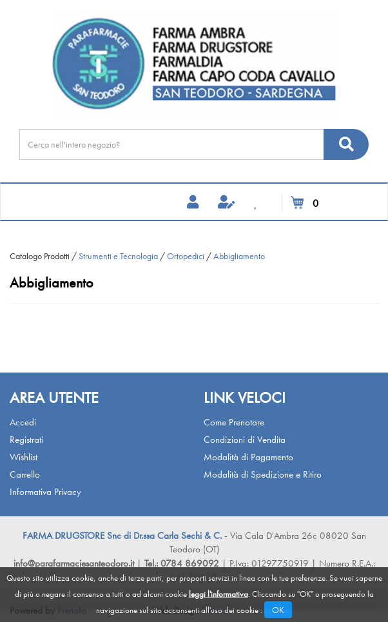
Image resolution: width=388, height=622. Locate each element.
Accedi (23, 422)
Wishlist (23, 457)
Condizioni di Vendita (245, 439)
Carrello (25, 474)
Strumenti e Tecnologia (118, 256)
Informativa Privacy (45, 491)
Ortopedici (185, 256)
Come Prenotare (234, 422)
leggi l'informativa (218, 593)
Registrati (26, 439)
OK (278, 610)
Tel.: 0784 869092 (183, 563)
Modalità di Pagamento (248, 457)
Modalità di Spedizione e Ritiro (263, 474)
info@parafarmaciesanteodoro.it (74, 563)
